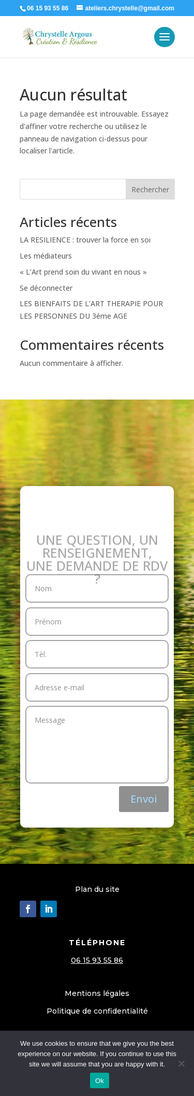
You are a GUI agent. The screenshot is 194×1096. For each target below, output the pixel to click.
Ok (99, 1081)
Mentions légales (97, 993)
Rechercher (150, 189)
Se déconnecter (46, 288)
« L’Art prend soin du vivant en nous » (83, 272)
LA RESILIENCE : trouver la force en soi (85, 240)
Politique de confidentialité (97, 1011)
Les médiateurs (46, 256)
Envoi (143, 799)
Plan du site (97, 889)
